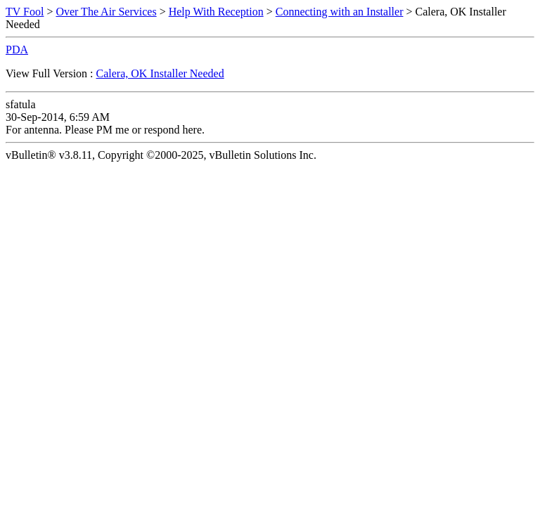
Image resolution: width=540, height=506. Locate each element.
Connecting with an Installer (340, 12)
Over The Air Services (106, 12)
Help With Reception (216, 12)
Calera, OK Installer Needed (160, 73)
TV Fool (25, 12)
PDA (17, 50)
